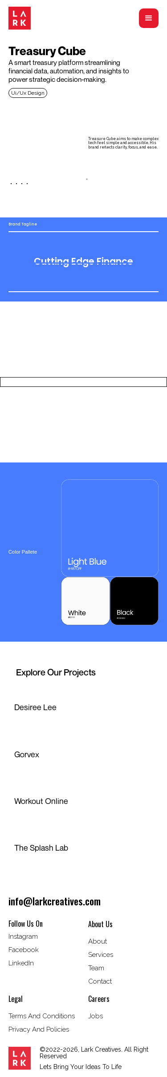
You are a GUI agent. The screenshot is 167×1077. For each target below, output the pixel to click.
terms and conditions (41, 1016)
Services (100, 955)
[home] (19, 18)
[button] (149, 18)
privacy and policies (38, 1029)
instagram (23, 936)
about (97, 941)
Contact (100, 981)
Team (96, 968)
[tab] (83, 179)
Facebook (23, 950)
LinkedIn (21, 963)
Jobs (95, 1016)
